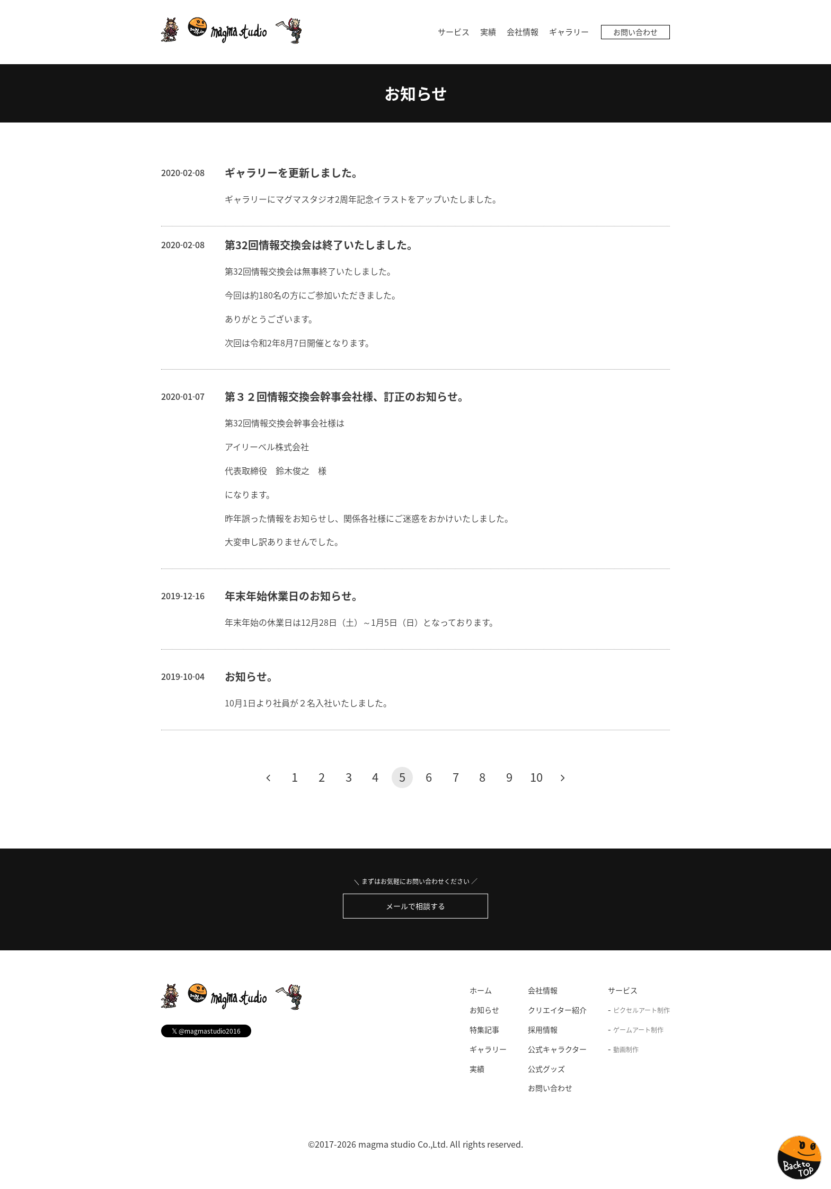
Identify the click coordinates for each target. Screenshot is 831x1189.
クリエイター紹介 (557, 1009)
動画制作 (626, 1049)
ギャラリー (569, 32)
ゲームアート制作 (638, 1030)
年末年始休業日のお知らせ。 (294, 596)
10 (536, 776)
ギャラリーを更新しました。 (294, 172)
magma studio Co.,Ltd (402, 1144)
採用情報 (543, 1029)
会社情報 (522, 32)
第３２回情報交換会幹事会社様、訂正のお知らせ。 (346, 396)
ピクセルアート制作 (641, 1010)
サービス (454, 32)
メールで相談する (415, 906)
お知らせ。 (251, 676)
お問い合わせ (635, 32)
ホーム (481, 990)
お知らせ (415, 93)
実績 (488, 32)
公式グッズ (546, 1068)
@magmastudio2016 (206, 1031)
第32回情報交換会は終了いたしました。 (321, 244)
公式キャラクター (557, 1049)
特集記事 (484, 1029)
